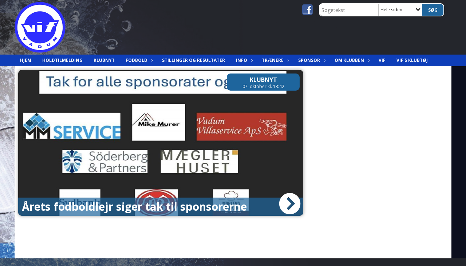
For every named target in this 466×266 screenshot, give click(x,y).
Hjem (25, 60)
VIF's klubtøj (412, 60)
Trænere (274, 60)
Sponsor (311, 60)
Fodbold (138, 60)
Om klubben (351, 60)
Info (243, 60)
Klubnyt (104, 60)
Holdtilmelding (62, 60)
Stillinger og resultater (193, 60)
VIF (382, 60)
